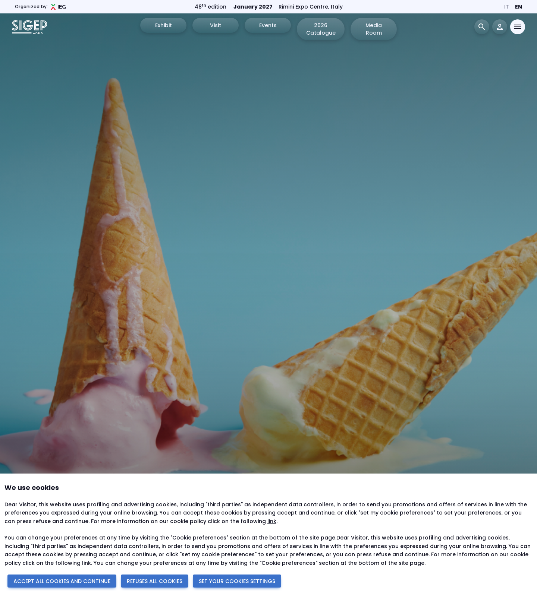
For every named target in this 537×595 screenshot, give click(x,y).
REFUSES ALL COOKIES (154, 581)
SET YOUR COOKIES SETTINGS (237, 581)
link (271, 521)
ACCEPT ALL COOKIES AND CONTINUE (61, 581)
